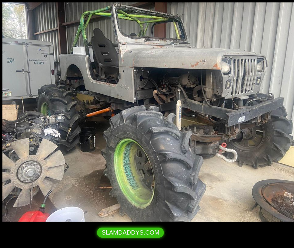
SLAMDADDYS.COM (130, 232)
